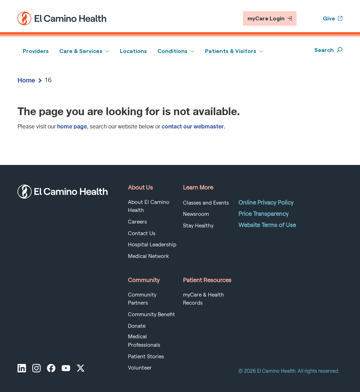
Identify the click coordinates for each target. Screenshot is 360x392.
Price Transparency (263, 213)
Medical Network (148, 256)
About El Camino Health (148, 206)
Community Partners (142, 299)
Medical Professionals (144, 340)
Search (328, 50)
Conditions (172, 51)
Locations (133, 51)
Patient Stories (146, 356)
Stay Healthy (198, 225)
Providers (36, 51)
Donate (136, 326)
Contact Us (141, 233)
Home (26, 80)
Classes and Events (206, 203)
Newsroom (196, 214)
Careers (137, 222)
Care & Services (80, 51)
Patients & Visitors (230, 51)
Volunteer (140, 368)
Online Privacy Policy (265, 202)
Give (332, 18)
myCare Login (269, 18)
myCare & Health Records (203, 299)
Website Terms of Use (267, 224)
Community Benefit (151, 314)
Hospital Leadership (152, 244)
